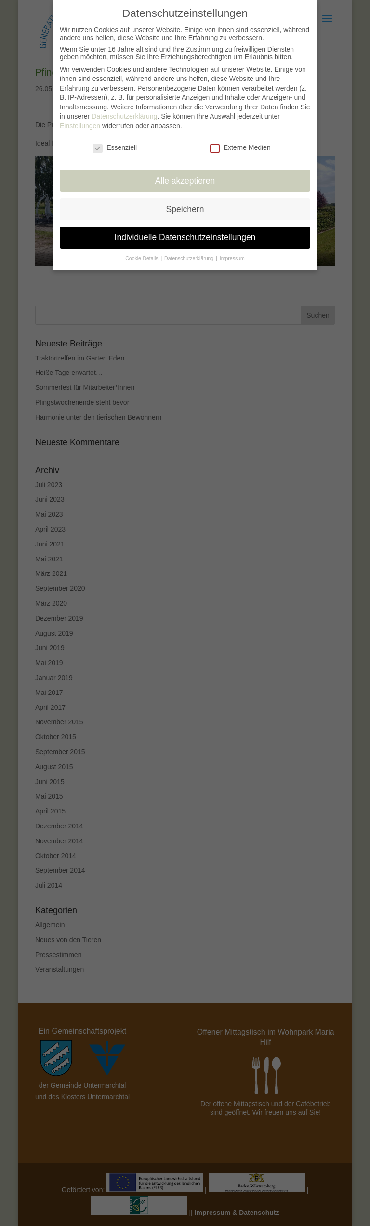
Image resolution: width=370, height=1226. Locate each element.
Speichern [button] (185, 201)
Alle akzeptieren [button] (185, 172)
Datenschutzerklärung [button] (189, 250)
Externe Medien (240, 140)
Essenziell (115, 140)
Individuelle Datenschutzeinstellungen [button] (185, 229)
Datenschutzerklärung (124, 108)
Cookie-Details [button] (142, 250)
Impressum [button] (232, 250)
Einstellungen (80, 118)
